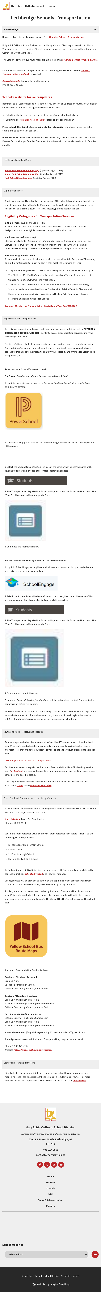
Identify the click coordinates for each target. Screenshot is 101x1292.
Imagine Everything (60, 1284)
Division (50, 1182)
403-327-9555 (50, 1150)
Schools (50, 1188)
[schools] (46, 1254)
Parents (50, 1206)
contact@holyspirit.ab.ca (50, 1155)
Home (50, 1176)
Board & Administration (50, 1200)
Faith (50, 1194)
